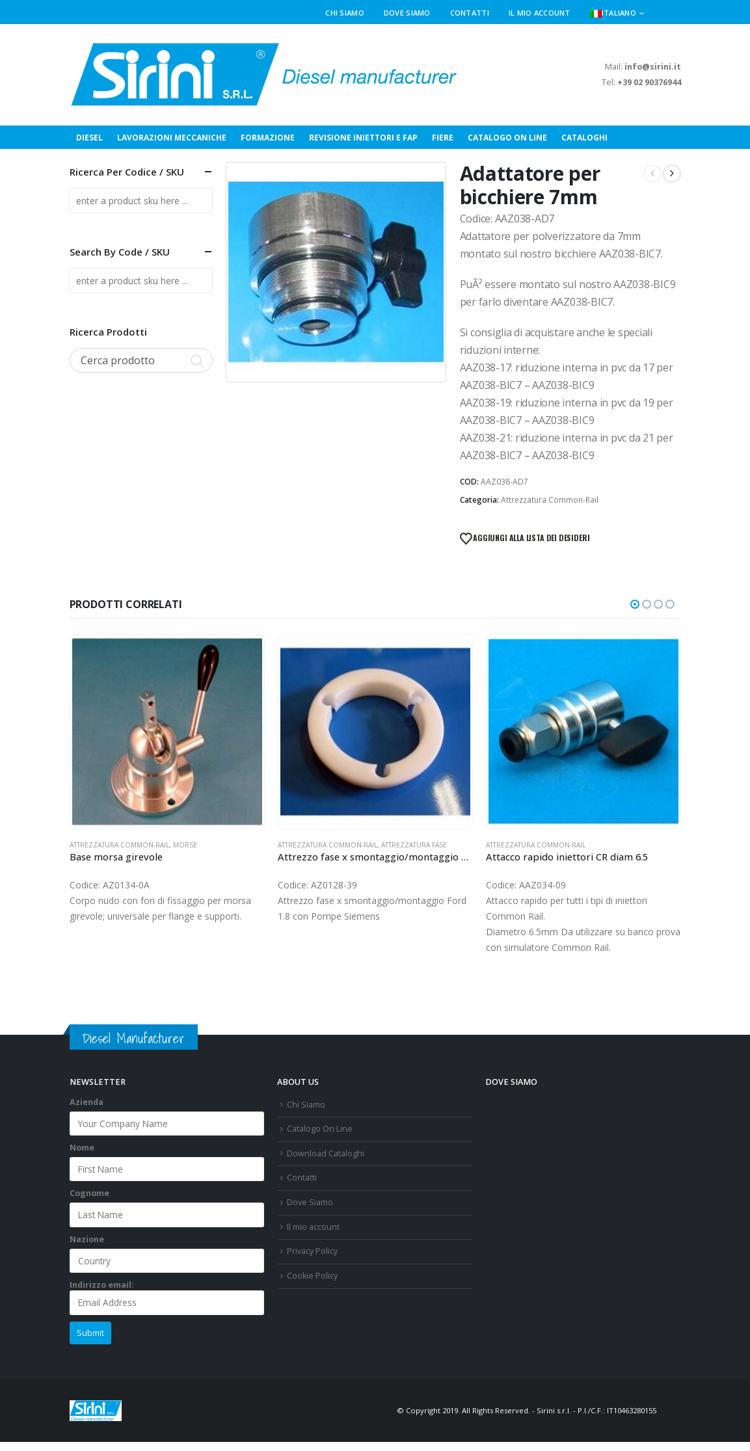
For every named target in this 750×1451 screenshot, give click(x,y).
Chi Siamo (344, 13)
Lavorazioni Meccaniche (171, 137)
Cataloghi (584, 137)
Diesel (89, 137)
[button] (675, 13)
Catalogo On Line (507, 137)
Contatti (469, 13)
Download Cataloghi (325, 1153)
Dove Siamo (407, 13)
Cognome (89, 1193)
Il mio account (539, 13)
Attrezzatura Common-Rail (549, 499)
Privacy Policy (312, 1251)
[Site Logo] (265, 75)
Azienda (86, 1102)
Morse (185, 844)
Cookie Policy (312, 1275)
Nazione (87, 1239)
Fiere (442, 137)
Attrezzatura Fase (414, 844)
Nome (82, 1147)
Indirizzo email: (167, 1296)
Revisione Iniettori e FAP (363, 137)
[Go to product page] (167, 732)
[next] (672, 174)
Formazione (268, 137)
